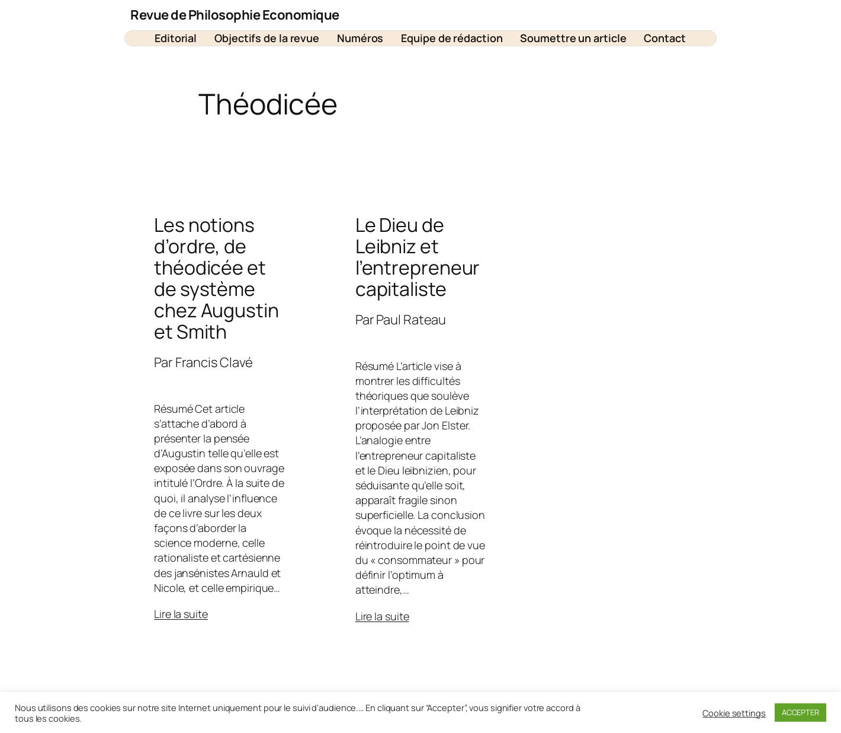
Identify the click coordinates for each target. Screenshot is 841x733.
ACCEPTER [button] (800, 712)
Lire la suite (181, 614)
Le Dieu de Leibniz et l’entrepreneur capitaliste (417, 256)
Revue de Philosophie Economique (234, 15)
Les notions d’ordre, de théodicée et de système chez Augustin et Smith (216, 278)
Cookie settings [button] (734, 712)
